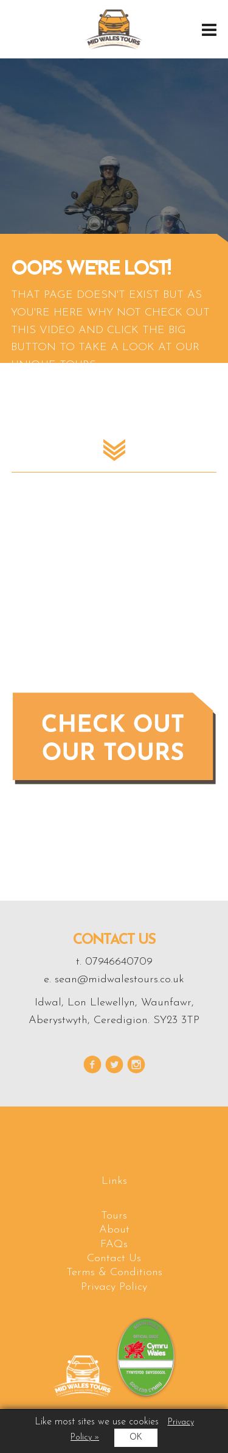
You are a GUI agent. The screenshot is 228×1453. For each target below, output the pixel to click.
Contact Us (114, 1258)
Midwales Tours (114, 29)
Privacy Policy (114, 1287)
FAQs (114, 1244)
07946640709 (119, 962)
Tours (114, 1216)
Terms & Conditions (114, 1272)
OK (136, 1437)
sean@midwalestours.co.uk (119, 979)
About (114, 1230)
